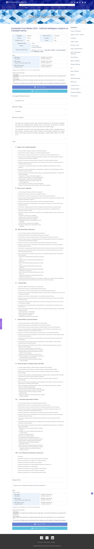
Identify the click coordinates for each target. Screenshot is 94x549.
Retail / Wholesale (75, 71)
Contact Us (66, 7)
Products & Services (51, 7)
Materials (73, 74)
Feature (59, 7)
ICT (71, 67)
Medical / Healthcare (75, 60)
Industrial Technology (75, 78)
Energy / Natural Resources (77, 48)
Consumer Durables (75, 88)
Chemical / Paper (74, 41)
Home (26, 7)
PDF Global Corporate (18, 66)
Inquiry (1, 324)
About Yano (33, 7)
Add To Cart (39, 87)
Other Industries (74, 95)
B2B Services (74, 81)
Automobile (73, 38)
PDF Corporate (22, 62)
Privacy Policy (47, 542)
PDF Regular (16, 58)
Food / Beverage (35, 45)
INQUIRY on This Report (40, 91)
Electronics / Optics (75, 45)
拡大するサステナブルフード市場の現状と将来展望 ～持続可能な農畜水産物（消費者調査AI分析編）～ (49, 51)
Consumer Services (75, 85)
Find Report (41, 7)
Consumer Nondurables (36, 47)
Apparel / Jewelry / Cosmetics (77, 34)
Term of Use (40, 542)
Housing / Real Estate (75, 64)
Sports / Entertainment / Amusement (76, 53)
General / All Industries (76, 31)
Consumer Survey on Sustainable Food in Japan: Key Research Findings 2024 (29, 485)
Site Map (53, 542)
